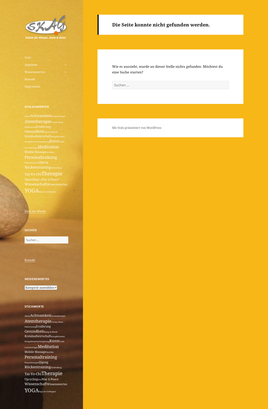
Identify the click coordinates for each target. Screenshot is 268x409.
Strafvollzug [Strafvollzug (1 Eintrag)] (56, 168)
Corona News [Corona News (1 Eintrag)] (57, 122)
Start (28, 57)
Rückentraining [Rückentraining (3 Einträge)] (38, 167)
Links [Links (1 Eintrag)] (61, 141)
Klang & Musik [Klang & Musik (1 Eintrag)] (50, 132)
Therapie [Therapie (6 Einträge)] (51, 173)
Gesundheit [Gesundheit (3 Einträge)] (34, 131)
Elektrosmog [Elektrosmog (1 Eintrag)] (30, 127)
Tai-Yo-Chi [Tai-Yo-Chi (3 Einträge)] (33, 174)
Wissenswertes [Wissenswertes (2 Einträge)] (57, 184)
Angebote (31, 65)
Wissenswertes (35, 72)
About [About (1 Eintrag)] (27, 116)
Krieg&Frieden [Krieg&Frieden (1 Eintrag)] (58, 136)
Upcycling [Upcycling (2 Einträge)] (31, 179)
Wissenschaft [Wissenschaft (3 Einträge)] (36, 184)
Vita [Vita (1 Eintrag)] (40, 180)
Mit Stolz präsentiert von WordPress (136, 128)
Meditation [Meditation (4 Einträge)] (48, 147)
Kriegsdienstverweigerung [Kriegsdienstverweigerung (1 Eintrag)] (37, 141)
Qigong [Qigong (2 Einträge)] (43, 162)
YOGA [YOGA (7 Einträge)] (32, 190)
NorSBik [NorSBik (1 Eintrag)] (50, 152)
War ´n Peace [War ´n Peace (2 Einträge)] (50, 179)
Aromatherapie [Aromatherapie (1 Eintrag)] (58, 116)
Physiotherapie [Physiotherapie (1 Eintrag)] (32, 162)
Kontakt (30, 79)
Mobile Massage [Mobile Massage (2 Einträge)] (35, 152)
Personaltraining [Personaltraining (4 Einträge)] (41, 157)
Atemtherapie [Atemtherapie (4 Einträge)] (38, 121)
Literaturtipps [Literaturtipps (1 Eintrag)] (31, 147)
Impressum (32, 86)
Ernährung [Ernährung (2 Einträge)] (43, 127)
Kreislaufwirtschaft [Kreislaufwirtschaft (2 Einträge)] (38, 136)
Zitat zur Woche (35, 211)
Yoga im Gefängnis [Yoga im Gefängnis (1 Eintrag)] (47, 192)
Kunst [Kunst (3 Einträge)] (54, 141)
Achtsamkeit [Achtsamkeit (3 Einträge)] (40, 115)
